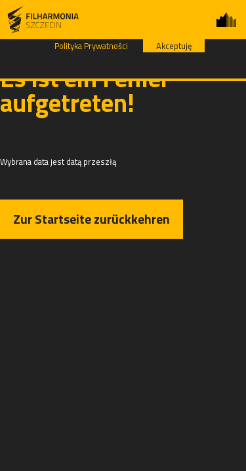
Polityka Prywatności (91, 45)
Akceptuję (174, 45)
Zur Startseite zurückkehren (91, 218)
